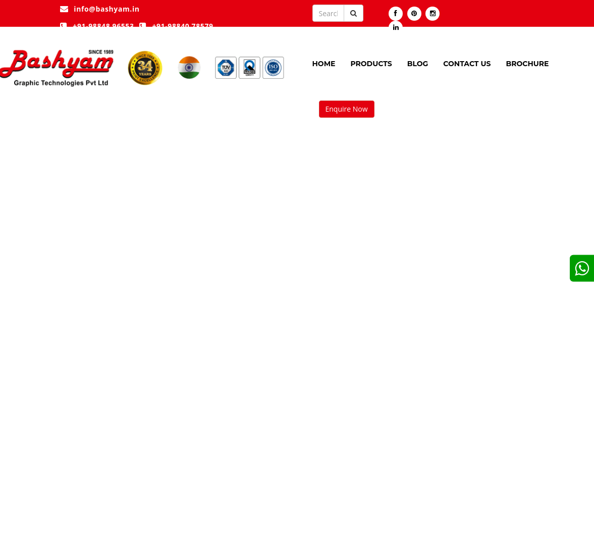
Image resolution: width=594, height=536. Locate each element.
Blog (417, 63)
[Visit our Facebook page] (396, 14)
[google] (582, 268)
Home (324, 63)
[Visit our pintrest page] (414, 14)
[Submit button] (353, 13)
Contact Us (467, 63)
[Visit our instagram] (432, 14)
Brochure (527, 63)
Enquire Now (347, 109)
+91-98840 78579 (176, 26)
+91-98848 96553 (97, 26)
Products (371, 63)
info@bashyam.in (100, 9)
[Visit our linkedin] (396, 28)
